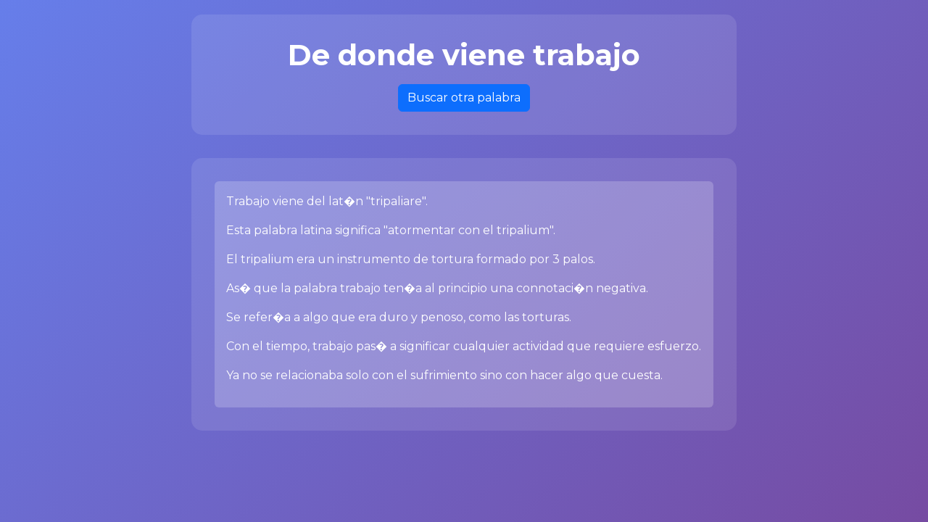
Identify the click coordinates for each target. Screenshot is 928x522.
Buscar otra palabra (464, 97)
